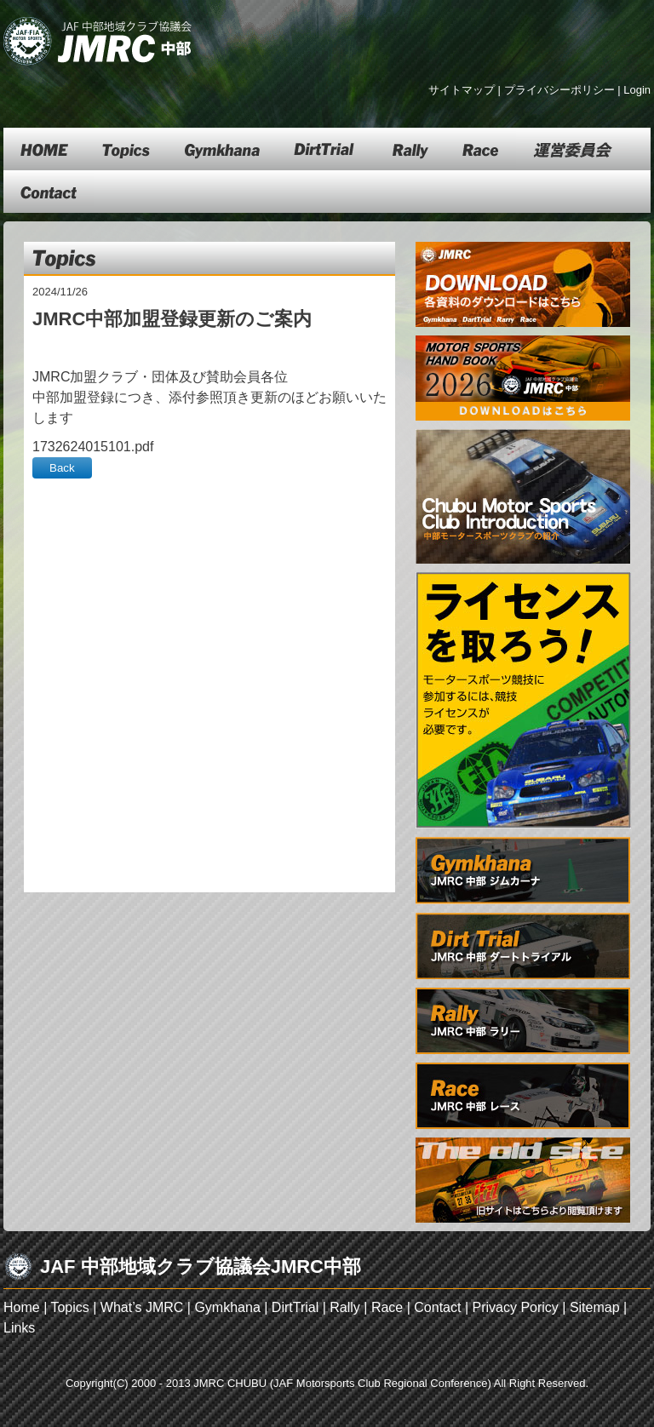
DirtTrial (295, 1307)
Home (21, 1307)
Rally (345, 1307)
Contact (437, 1307)
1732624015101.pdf (92, 446)
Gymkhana (227, 1307)
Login (637, 89)
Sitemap (595, 1307)
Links (19, 1328)
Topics (69, 1307)
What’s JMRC (142, 1307)
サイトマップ (461, 89)
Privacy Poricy (515, 1307)
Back (62, 467)
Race (387, 1307)
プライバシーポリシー (559, 89)
